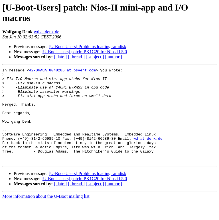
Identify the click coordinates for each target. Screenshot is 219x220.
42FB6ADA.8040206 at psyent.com (62, 70)
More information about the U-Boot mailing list (46, 215)
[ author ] (113, 56)
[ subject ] (95, 56)
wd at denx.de (46, 31)
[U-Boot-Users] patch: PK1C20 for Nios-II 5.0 (84, 51)
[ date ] (60, 56)
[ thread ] (76, 56)
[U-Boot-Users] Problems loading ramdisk (87, 46)
